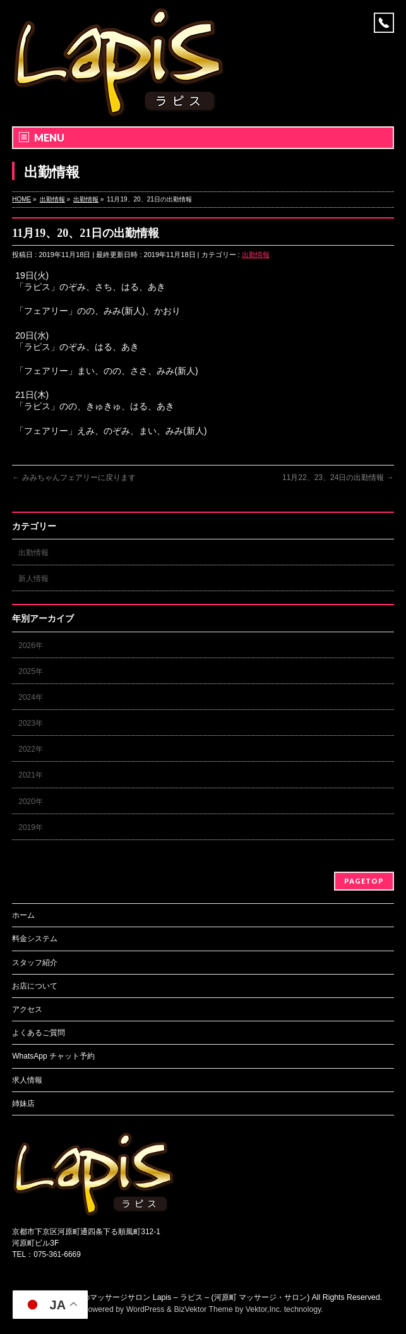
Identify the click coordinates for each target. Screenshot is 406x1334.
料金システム (34, 938)
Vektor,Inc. (264, 1309)
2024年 (30, 697)
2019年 (30, 827)
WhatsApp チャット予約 (53, 1056)
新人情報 (33, 578)
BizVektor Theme (203, 1309)
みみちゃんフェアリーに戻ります (73, 477)
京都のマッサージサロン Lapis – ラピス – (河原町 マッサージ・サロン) (188, 1297)
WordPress (145, 1309)
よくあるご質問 (38, 1032)
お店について (34, 986)
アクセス (27, 1009)
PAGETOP (364, 881)
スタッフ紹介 (34, 962)
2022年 (30, 749)
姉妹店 (23, 1103)
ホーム (23, 915)
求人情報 (27, 1080)
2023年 (30, 723)
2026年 (30, 645)
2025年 (30, 671)
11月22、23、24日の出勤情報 (338, 477)
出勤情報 (256, 254)
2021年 (30, 775)
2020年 (30, 801)
